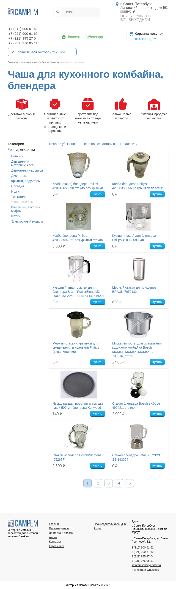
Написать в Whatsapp (84, 37)
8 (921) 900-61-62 (143, 552)
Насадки (17, 186)
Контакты (55, 541)
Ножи (15, 191)
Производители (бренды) (110, 524)
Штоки (16, 216)
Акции (53, 537)
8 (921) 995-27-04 (143, 556)
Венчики (17, 156)
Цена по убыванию (63, 144)
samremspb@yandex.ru (146, 565)
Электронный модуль (27, 221)
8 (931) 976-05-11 (143, 560)
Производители (59, 528)
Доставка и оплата (61, 533)
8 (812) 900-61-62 (143, 547)
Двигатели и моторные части (23, 163)
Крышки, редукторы (26, 181)
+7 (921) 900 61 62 (23, 33)
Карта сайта (56, 546)
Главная (54, 524)
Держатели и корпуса (27, 170)
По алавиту (128, 144)
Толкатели (19, 197)
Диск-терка (19, 176)
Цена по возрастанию (99, 144)
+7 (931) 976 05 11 (23, 43)
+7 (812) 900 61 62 (23, 29)
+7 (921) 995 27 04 (23, 38)
